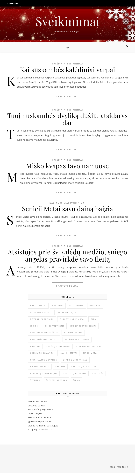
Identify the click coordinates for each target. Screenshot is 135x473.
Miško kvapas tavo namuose (67, 165)
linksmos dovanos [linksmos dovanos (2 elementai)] (42, 353)
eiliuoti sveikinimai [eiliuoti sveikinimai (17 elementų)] (72, 319)
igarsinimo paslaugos (40, 421)
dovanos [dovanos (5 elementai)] (95, 305)
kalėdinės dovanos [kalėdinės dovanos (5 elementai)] (77, 339)
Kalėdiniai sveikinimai (67, 63)
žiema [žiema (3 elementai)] (76, 380)
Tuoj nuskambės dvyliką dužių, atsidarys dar (67, 119)
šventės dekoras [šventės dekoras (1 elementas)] (56, 380)
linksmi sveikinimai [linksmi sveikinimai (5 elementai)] (88, 346)
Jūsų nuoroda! (40, 429)
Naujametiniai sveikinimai (68, 203)
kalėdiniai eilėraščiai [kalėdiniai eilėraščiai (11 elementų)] (44, 332)
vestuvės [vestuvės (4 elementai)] (97, 373)
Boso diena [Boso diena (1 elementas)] (76, 305)
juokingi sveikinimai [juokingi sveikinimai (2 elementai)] (83, 326)
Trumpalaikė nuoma (39, 417)
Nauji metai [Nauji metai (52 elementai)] (90, 353)
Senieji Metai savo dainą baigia (67, 208)
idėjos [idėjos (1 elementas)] (34, 326)
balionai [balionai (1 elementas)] (57, 305)
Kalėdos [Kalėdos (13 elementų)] (35, 346)
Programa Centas (38, 401)
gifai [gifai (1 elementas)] (94, 319)
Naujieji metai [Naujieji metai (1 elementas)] (68, 353)
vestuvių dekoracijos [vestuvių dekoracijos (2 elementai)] (43, 373)
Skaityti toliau (67, 96)
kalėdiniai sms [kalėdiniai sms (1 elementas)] (73, 332)
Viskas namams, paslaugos (43, 425)
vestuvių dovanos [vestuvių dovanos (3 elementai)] (74, 373)
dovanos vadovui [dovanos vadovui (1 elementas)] (41, 312)
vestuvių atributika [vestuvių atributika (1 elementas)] (84, 366)
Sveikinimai (67, 21)
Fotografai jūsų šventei (41, 409)
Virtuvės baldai (36, 405)
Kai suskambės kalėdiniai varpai (67, 69)
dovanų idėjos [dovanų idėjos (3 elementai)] (67, 312)
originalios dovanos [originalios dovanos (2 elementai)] (43, 360)
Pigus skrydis (35, 413)
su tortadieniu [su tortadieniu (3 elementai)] (39, 366)
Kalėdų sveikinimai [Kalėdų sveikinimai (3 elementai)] (58, 346)
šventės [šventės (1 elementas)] (35, 380)
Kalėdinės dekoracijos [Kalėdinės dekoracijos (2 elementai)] (44, 339)
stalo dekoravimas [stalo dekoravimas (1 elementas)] (75, 360)
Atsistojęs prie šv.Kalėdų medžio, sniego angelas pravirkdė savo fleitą (67, 255)
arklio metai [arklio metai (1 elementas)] (38, 305)
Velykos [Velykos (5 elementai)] (60, 366)
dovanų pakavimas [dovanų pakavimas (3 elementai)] (42, 319)
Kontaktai (12, 3)
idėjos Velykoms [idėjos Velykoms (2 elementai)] (54, 326)
